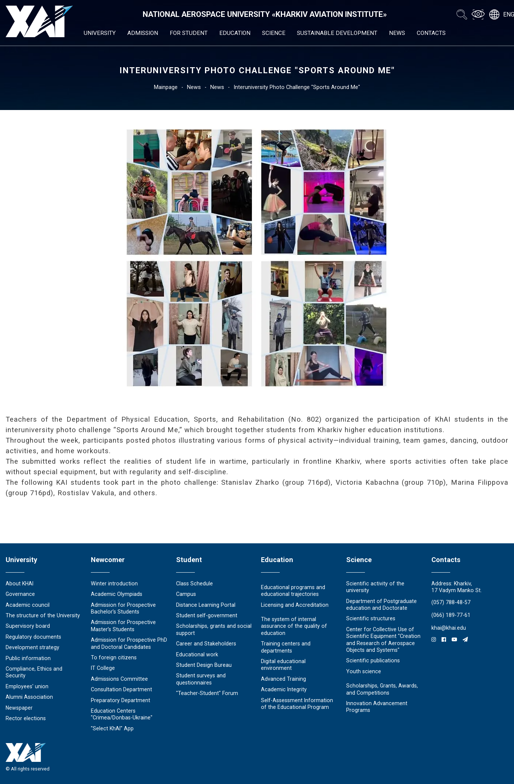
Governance (20, 594)
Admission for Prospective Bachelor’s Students (123, 608)
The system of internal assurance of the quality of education (294, 626)
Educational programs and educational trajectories (293, 590)
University (100, 33)
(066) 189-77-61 (450, 615)
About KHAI (19, 583)
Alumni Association (29, 697)
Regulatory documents (33, 637)
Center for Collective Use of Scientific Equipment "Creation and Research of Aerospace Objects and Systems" (383, 639)
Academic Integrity (284, 689)
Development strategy (32, 647)
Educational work (197, 654)
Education (234, 33)
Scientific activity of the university (375, 586)
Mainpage (166, 87)
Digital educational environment (283, 664)
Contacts (431, 33)
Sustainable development (337, 33)
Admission (142, 33)
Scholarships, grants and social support (214, 629)
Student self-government (206, 615)
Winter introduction (114, 583)
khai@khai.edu (448, 628)
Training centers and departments (286, 647)
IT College (103, 668)
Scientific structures (370, 618)
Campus (186, 594)
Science (273, 33)
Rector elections (26, 718)
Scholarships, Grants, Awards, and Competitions (382, 689)
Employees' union (27, 686)
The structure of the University (43, 615)
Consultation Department (121, 689)
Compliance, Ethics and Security (34, 672)
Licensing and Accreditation (295, 605)
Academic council (28, 605)
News (397, 33)
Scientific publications (373, 660)
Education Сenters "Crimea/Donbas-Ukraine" (121, 714)
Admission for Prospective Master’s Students (123, 625)
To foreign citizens (114, 657)
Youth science (363, 671)
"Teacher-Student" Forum (207, 693)
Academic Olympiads (116, 594)
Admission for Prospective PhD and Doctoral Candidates (129, 643)
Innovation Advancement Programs (376, 706)
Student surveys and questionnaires (201, 678)
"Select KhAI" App (112, 728)
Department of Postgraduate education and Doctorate (381, 604)
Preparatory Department (120, 700)
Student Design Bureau (204, 665)
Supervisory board (28, 626)
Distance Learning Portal (205, 605)
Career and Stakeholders (206, 644)
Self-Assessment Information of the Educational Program (297, 703)
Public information (28, 658)
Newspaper (19, 708)
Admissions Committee (119, 679)
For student (189, 33)
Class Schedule (194, 583)
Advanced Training (283, 679)
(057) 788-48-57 (450, 602)
